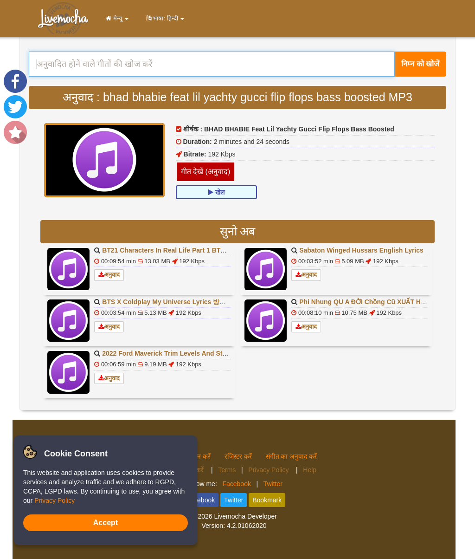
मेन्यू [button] (115, 18)
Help (309, 470)
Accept (105, 522)
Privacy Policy (269, 470)
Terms (227, 470)
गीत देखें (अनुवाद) (206, 172)
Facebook (236, 484)
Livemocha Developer (245, 516)
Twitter (272, 484)
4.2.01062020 (247, 525)
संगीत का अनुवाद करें (291, 456)
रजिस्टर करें (238, 456)
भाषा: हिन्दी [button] (163, 18)
